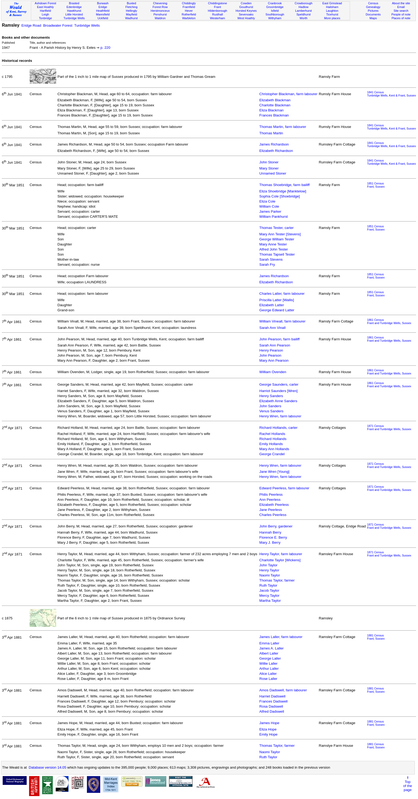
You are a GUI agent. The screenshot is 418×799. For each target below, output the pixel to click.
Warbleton (188, 18)
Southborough (275, 14)
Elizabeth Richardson (276, 151)
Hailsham (332, 7)
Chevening (160, 3)
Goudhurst (246, 7)
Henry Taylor (269, 570)
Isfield (275, 10)
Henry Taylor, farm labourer (280, 554)
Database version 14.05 (47, 767)
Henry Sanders (271, 396)
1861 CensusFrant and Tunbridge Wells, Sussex (389, 321)
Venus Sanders (271, 411)
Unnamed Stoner (272, 173)
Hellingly (131, 10)
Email (401, 7)
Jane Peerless (270, 510)
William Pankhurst (273, 217)
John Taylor (268, 565)
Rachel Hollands (272, 434)
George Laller (270, 658)
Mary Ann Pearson (274, 360)
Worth (303, 18)
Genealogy (373, 7)
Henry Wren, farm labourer (280, 416)
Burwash (102, 3)
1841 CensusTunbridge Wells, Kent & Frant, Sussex (391, 94)
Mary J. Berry (269, 542)
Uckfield (103, 18)
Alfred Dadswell (271, 711)
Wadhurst (131, 18)
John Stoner (269, 162)
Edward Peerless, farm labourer (284, 488)
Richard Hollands (273, 439)
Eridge (103, 7)
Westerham (217, 18)
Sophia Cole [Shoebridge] (279, 196)
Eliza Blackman (271, 110)
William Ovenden (272, 372)
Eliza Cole (267, 201)
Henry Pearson (271, 350)
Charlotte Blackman (274, 105)
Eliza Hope (267, 729)
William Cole (269, 206)
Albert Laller (268, 653)
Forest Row (160, 7)
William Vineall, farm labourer (282, 321)
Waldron (160, 18)
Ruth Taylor (268, 585)
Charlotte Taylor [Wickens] (280, 560)
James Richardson (274, 144)
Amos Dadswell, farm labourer (283, 690)
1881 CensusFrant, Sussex (376, 637)
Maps (373, 18)
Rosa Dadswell (271, 706)
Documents (373, 14)
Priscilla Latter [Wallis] (276, 300)
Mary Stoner (269, 168)
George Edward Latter (276, 310)
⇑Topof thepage (407, 784)
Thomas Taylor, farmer (277, 580)
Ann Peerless (269, 500)
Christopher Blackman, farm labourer (288, 94)
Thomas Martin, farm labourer (282, 127)
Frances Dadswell (273, 701)
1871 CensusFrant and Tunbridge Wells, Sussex (389, 427)
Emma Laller (269, 643)
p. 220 (105, 48)
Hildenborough (217, 10)
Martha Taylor (270, 601)
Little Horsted (74, 14)
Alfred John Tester (273, 249)
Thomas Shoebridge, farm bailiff (284, 185)
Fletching (132, 7)
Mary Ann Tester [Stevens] (280, 234)
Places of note (401, 18)
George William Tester (276, 239)
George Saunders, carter (279, 384)
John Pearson (270, 355)
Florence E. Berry (273, 537)
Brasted (74, 3)
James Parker (270, 211)
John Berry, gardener (275, 526)
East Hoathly (45, 7)
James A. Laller (271, 648)
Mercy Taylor (269, 596)
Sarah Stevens (271, 259)
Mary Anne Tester (273, 244)
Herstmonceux (160, 10)
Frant (217, 7)
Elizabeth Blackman (275, 100)
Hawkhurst (74, 10)
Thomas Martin (271, 133)
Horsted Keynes (246, 10)
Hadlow (303, 7)
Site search (400, 10)
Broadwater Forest (58, 25)
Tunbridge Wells (74, 18)
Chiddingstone (217, 3)
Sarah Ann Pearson (274, 345)
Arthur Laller (269, 669)
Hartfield (45, 10)
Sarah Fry (267, 265)
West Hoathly (246, 18)
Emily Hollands (271, 444)
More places (332, 18)
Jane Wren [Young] (274, 472)
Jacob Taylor (269, 590)
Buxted (131, 3)
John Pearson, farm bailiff (279, 339)
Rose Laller (268, 679)
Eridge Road (31, 25)
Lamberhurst (303, 10)
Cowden (246, 3)
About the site (401, 3)
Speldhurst (303, 14)
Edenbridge (74, 7)
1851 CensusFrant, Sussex (376, 185)
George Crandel (272, 454)
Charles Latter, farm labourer (282, 294)
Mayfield (131, 14)
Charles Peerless (272, 515)
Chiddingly (189, 3)
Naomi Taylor (269, 575)
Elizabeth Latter (271, 305)
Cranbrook (275, 3)
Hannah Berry (270, 532)
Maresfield (103, 14)
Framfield (189, 7)
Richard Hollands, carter (278, 428)
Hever (189, 10)
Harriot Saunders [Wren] (278, 391)
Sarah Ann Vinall (272, 328)
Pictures (373, 10)
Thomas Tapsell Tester (277, 254)
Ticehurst (332, 14)
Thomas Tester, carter (276, 228)
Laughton (332, 10)
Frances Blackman (274, 115)
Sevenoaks (246, 14)
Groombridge (275, 7)
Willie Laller (268, 663)
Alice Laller (268, 674)
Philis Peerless (271, 495)
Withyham (274, 18)
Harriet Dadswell (272, 696)
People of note (401, 14)
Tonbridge (45, 18)
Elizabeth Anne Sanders (278, 401)
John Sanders (270, 406)
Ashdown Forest (45, 3)
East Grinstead (332, 3)
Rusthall (217, 14)
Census (373, 3)
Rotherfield (189, 14)
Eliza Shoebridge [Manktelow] (282, 191)
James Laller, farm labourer (281, 637)
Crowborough (303, 3)
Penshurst (160, 14)
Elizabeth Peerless (274, 505)
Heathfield (103, 10)
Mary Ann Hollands (274, 449)
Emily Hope (268, 734)
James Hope (269, 723)
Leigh (45, 14)
